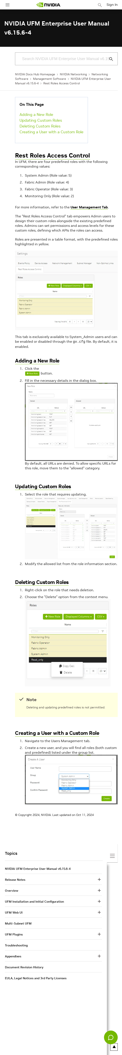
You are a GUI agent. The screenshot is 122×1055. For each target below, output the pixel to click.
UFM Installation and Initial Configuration (34, 901)
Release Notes (15, 879)
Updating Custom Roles (41, 120)
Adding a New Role (36, 114)
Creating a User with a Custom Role (51, 131)
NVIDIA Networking (73, 74)
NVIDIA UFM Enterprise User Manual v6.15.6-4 (38, 868)
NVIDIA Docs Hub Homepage (35, 74)
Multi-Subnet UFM (18, 923)
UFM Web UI (14, 912)
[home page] (48, 5)
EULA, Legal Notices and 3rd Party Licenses (35, 978)
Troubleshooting (16, 945)
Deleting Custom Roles (40, 126)
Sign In (112, 4)
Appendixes (13, 956)
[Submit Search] (108, 59)
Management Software (49, 79)
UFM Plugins (14, 934)
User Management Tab (89, 207)
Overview (11, 890)
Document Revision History (24, 967)
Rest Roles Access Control (61, 83)
